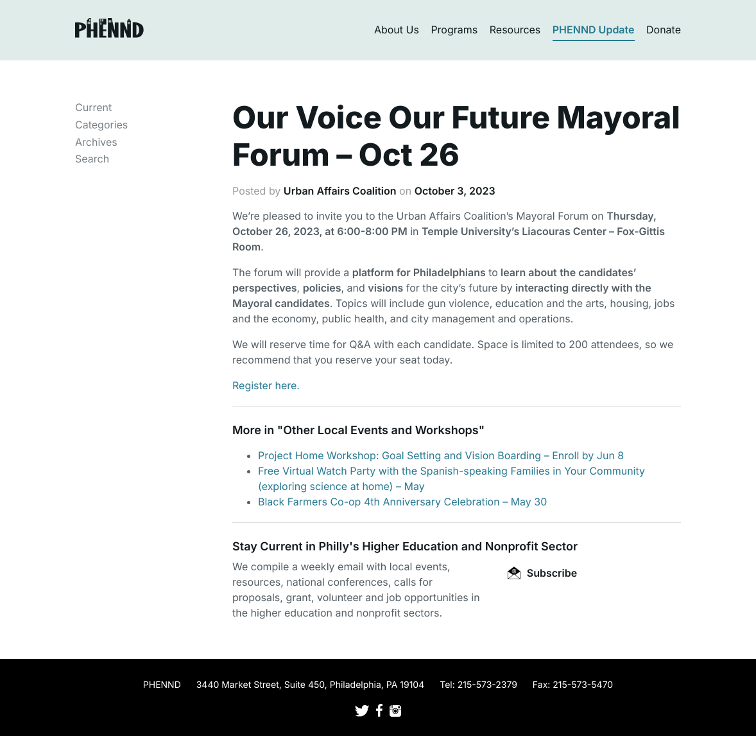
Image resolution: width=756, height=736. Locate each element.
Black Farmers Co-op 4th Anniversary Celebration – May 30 (402, 501)
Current (93, 107)
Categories (101, 124)
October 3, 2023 (455, 190)
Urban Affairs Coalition (340, 190)
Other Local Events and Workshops (380, 430)
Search (92, 158)
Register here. (266, 385)
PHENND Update (594, 29)
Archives (96, 142)
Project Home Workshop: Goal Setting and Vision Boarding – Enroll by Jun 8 (441, 455)
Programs (454, 29)
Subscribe (542, 572)
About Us (396, 29)
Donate (663, 29)
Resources (515, 29)
